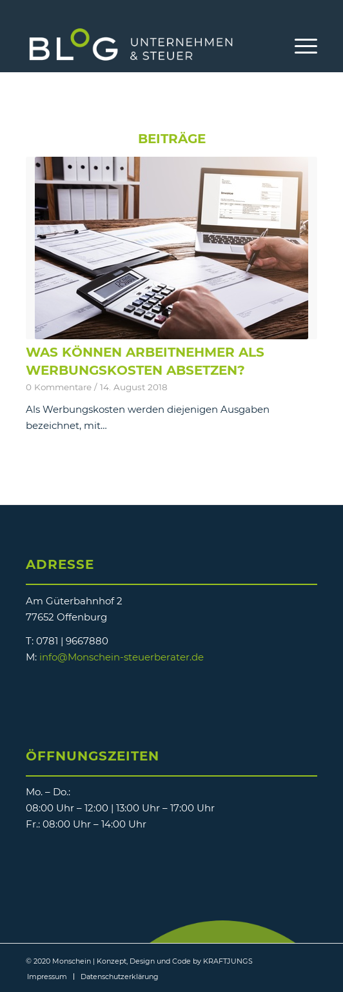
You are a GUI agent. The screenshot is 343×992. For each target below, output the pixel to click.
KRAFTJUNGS (228, 961)
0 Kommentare (59, 387)
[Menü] (299, 46)
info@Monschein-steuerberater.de (121, 657)
